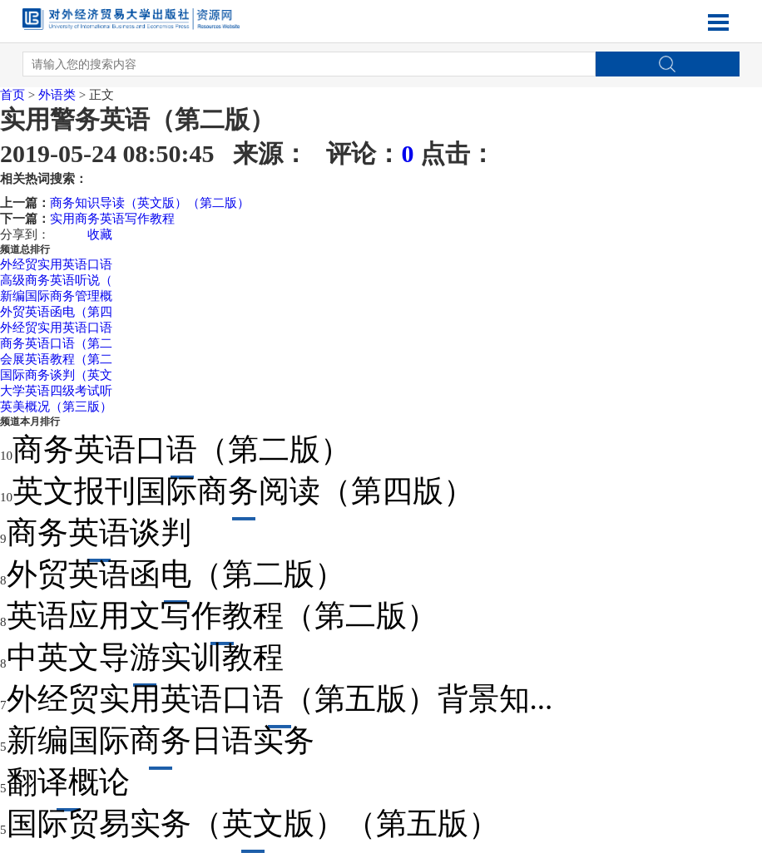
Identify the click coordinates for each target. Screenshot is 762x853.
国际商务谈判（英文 (56, 375)
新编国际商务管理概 (56, 296)
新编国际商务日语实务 (160, 740)
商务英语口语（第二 (56, 343)
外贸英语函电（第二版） (176, 574)
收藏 (99, 234)
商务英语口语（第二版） (181, 449)
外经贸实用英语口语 (56, 264)
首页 (12, 94)
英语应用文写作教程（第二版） (222, 616)
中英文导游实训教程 (145, 657)
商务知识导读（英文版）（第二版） (150, 203)
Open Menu (719, 22)
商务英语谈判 (99, 532)
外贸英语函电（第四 (56, 311)
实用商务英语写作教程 (112, 218)
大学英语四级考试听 (56, 390)
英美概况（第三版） (56, 406)
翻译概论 (68, 782)
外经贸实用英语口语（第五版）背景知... (280, 699)
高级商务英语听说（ (56, 280)
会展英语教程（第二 (56, 359)
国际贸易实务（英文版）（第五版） (253, 823)
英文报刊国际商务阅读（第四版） (243, 491)
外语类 (57, 94)
